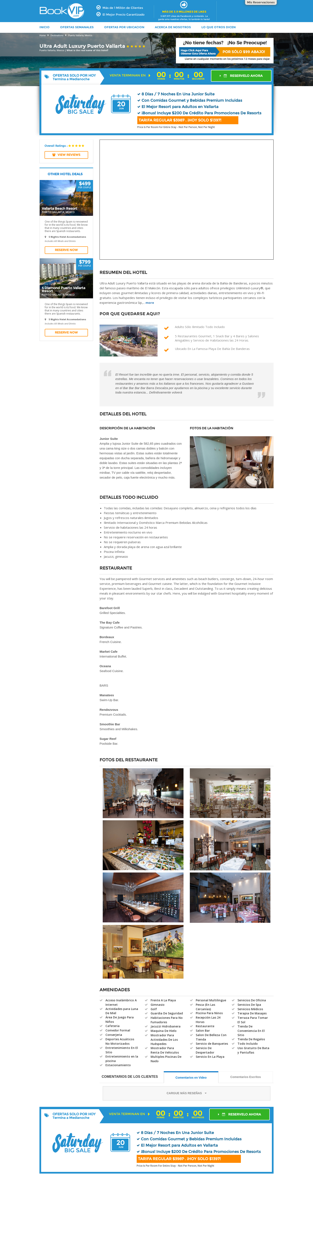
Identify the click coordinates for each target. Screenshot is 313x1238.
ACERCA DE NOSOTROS (173, 27)
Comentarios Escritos (245, 1077)
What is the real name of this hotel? (87, 50)
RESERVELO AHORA (241, 76)
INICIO (44, 27)
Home (42, 35)
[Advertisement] (156, 1210)
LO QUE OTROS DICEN (218, 27)
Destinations (56, 35)
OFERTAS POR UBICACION (124, 27)
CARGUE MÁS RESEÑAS (186, 1093)
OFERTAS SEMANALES (77, 27)
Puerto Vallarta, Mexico (80, 35)
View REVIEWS (66, 155)
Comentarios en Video (191, 1077)
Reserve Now (66, 250)
